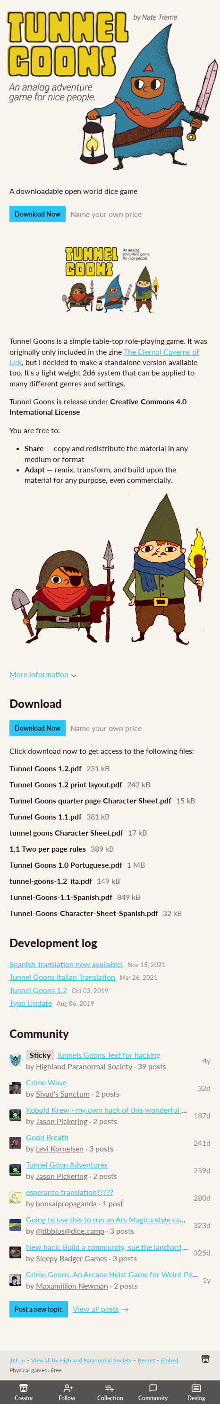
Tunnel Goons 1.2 (38, 989)
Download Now (37, 214)
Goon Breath (47, 1137)
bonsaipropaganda (66, 1203)
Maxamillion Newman (72, 1285)
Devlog (196, 1393)
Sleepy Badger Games (71, 1258)
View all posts (96, 1308)
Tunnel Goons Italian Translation (62, 976)
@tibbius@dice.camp (70, 1230)
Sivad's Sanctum (63, 1093)
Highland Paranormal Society (84, 1066)
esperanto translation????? (69, 1191)
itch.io (17, 1360)
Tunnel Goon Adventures (67, 1164)
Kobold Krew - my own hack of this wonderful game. (113, 1109)
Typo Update (30, 1002)
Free (56, 1370)
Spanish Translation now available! (66, 963)
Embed (169, 1360)
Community (153, 1393)
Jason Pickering (61, 1120)
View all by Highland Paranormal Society (81, 1360)
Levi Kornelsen (60, 1148)
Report (146, 1360)
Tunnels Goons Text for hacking (108, 1054)
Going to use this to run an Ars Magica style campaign (115, 1219)
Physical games (28, 1370)
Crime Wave (46, 1082)
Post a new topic (39, 1309)
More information (42, 674)
